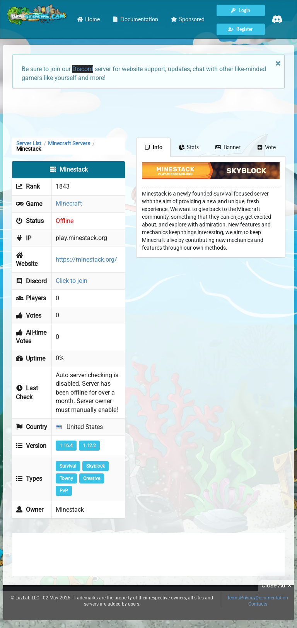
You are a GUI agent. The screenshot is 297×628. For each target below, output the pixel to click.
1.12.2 (89, 445)
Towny (66, 478)
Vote (266, 147)
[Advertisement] (148, 112)
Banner (228, 147)
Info (153, 147)
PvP (64, 491)
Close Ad (277, 585)
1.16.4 (66, 445)
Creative (91, 478)
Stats (189, 147)
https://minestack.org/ (86, 259)
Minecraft (69, 203)
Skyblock (95, 466)
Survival (68, 466)
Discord (82, 69)
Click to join (71, 280)
